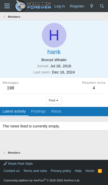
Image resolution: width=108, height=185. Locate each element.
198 (10, 88)
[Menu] (7, 6)
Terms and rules (35, 171)
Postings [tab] (38, 111)
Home (89, 171)
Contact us (11, 171)
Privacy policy (61, 171)
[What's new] (92, 6)
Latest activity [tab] (14, 111)
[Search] (102, 6)
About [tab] (56, 111)
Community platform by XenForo (42, 180)
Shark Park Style (18, 163)
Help (78, 171)
